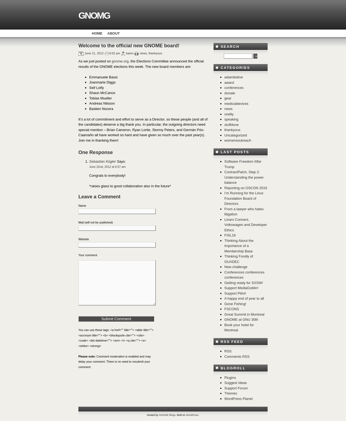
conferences (234, 88)
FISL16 (230, 235)
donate (229, 93)
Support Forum (236, 388)
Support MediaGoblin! (241, 288)
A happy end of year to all (244, 298)
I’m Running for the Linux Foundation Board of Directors (244, 198)
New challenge (235, 267)
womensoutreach (237, 140)
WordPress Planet (238, 399)
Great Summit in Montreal (244, 314)
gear (227, 98)
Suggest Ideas (235, 383)
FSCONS (231, 309)
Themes (230, 393)
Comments (236, 357)
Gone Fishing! (235, 304)
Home (97, 33)
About (113, 33)
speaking (231, 119)
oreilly (229, 114)
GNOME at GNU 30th (241, 320)
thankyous (155, 53)
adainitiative (233, 77)
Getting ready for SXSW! (243, 283)
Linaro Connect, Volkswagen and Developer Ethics (245, 225)
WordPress (192, 415)
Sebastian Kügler (102, 161)
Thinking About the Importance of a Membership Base (239, 246)
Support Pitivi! (235, 293)
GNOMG (94, 15)
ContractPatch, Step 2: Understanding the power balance (244, 177)
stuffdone (231, 125)
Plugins (230, 378)
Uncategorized (235, 135)
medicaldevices (236, 104)
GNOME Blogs (167, 415)
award (229, 83)
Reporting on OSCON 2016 (245, 188)
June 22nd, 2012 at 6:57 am (107, 166)
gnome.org (120, 61)
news (143, 53)
